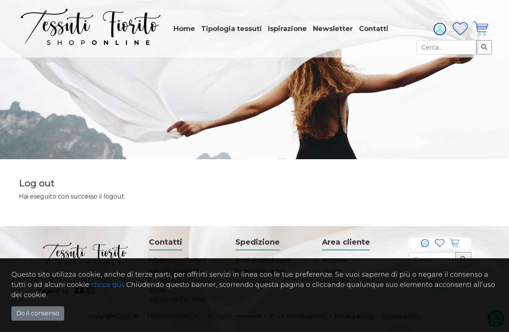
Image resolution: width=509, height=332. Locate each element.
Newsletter (333, 29)
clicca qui (107, 285)
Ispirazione (287, 29)
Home (184, 29)
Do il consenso (37, 313)
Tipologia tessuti (231, 29)
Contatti (373, 29)
